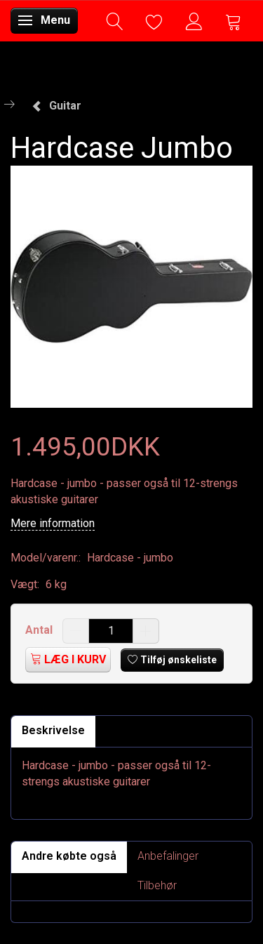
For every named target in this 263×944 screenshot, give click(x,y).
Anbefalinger (167, 856)
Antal (40, 630)
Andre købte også (69, 856)
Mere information (53, 523)
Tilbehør (157, 885)
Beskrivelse (53, 730)
